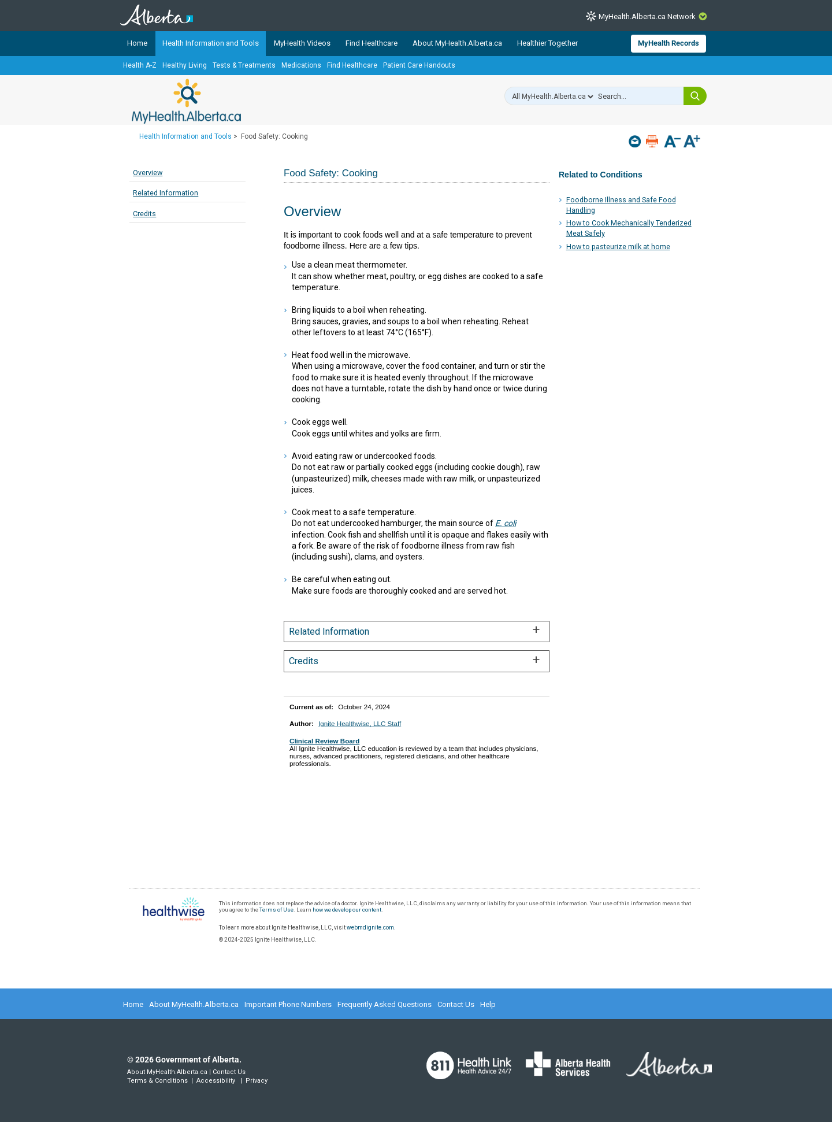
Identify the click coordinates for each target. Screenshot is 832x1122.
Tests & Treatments (244, 65)
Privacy (257, 1080)
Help (488, 1004)
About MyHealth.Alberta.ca (457, 43)
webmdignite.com (370, 927)
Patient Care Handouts (419, 65)
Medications (301, 65)
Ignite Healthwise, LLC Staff (359, 723)
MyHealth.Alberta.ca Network (647, 16)
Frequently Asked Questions (384, 1004)
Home (137, 43)
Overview (147, 172)
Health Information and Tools (210, 43)
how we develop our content (347, 909)
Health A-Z (140, 65)
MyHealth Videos (302, 43)
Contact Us (455, 1004)
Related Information (165, 192)
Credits (144, 213)
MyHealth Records (668, 43)
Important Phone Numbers (288, 1004)
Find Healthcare (372, 43)
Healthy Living (184, 65)
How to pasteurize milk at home (618, 246)
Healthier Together (547, 43)
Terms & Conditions (157, 1080)
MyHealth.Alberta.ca (186, 101)
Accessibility (215, 1080)
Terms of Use (276, 909)
